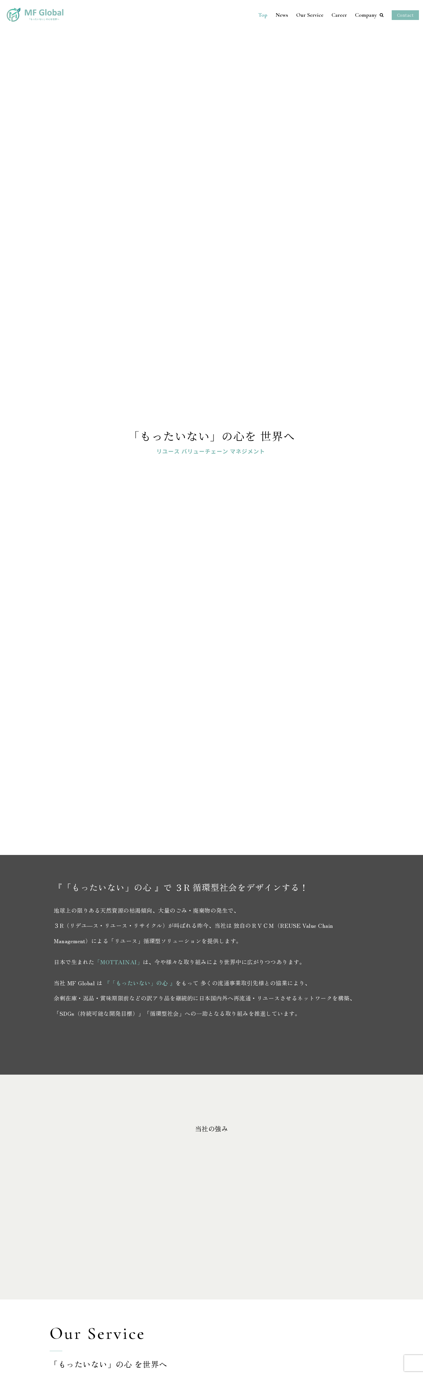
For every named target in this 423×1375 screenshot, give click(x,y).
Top (262, 15)
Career (339, 15)
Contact (405, 15)
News (281, 15)
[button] (382, 15)
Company (366, 15)
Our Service (309, 15)
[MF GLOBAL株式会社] (31, 15)
